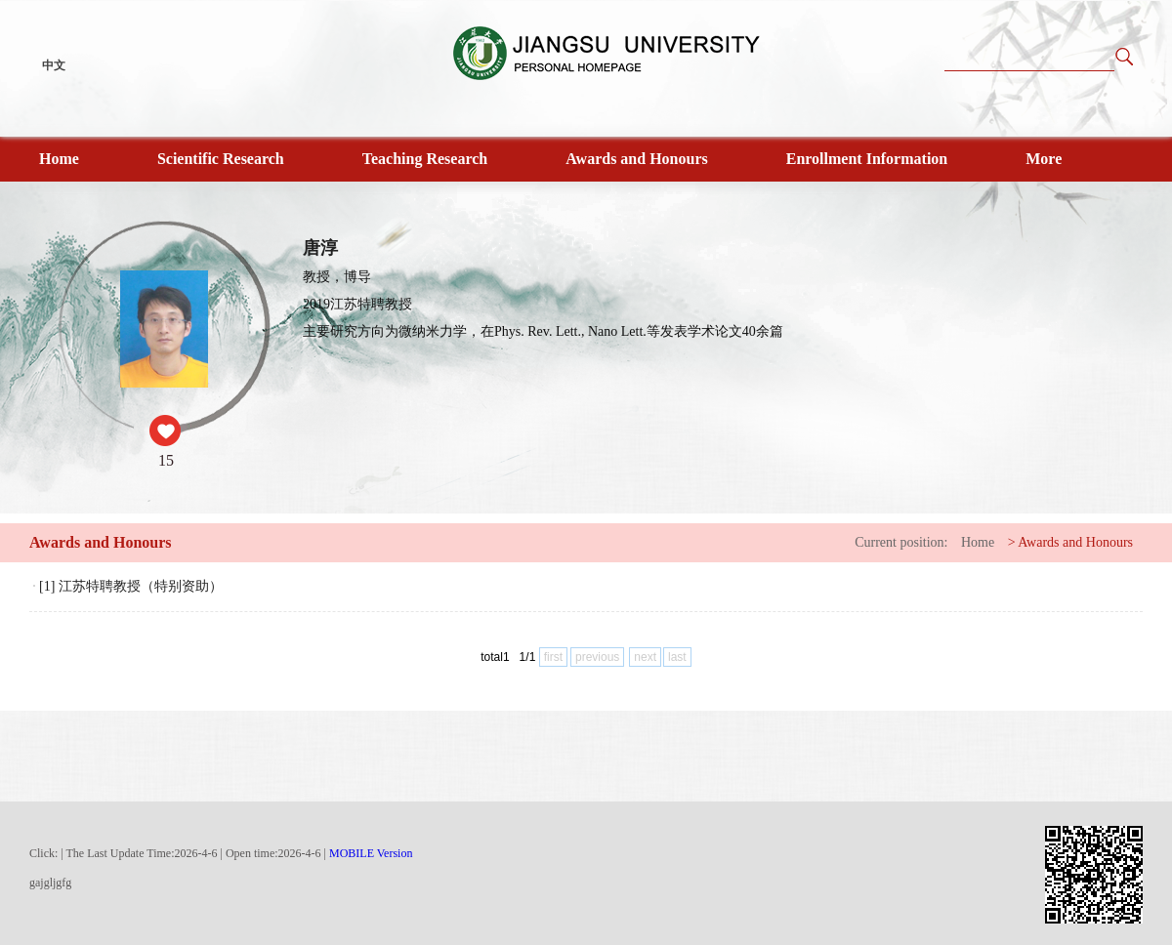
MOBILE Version (370, 853)
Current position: (901, 542)
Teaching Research (424, 158)
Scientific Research (220, 158)
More (1044, 158)
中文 (53, 65)
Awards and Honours (636, 158)
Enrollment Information (866, 158)
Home (59, 158)
